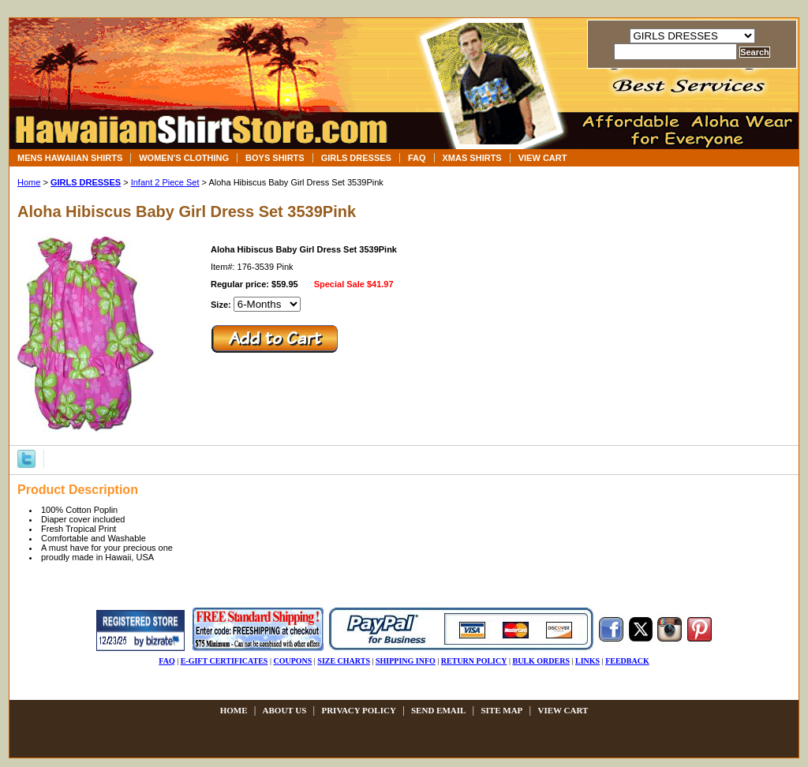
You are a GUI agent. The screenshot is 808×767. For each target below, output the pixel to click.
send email (438, 710)
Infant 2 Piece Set (165, 182)
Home (28, 182)
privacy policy (358, 710)
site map (501, 710)
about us (285, 710)
